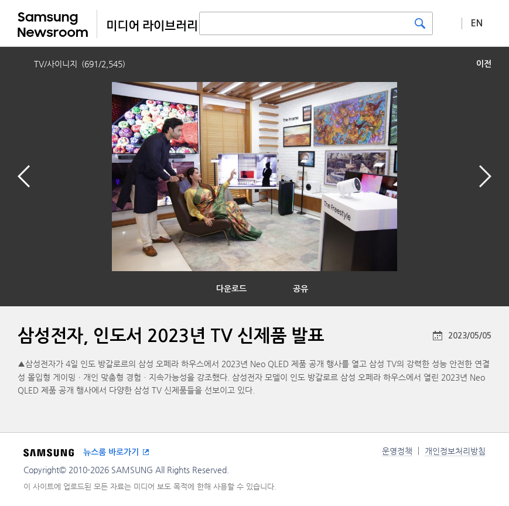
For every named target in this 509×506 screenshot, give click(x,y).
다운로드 (231, 289)
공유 (300, 289)
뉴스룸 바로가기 (111, 452)
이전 (483, 64)
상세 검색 (447, 22)
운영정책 (397, 451)
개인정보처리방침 (455, 451)
